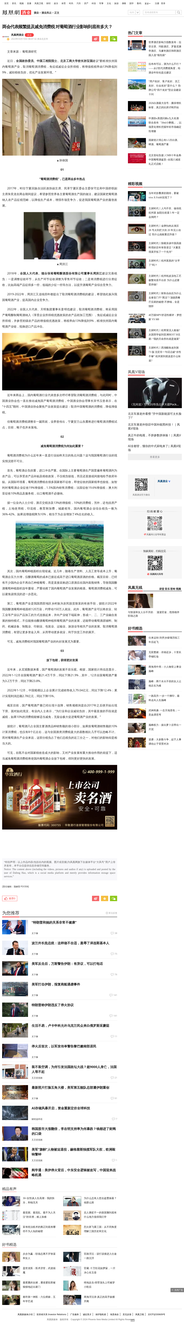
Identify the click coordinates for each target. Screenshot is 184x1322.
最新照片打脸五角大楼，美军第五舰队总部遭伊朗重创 (70, 1087)
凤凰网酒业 (17, 35)
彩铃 (172, 589)
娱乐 (56, 3)
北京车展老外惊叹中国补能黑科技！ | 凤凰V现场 (154, 426)
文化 (109, 3)
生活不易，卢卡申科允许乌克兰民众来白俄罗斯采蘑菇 (70, 1025)
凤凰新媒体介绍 (25, 1314)
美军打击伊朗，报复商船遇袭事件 (56, 984)
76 (116, 974)
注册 (157, 3)
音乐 (167, 589)
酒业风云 (47, 12)
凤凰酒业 (163, 481)
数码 (139, 3)
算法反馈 (113, 912)
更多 (147, 3)
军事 (101, 3)
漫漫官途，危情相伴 (168, 612)
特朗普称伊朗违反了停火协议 (53, 1005)
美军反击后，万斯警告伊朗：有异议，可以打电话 (67, 963)
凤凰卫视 (38, 3)
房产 (86, 3)
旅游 (116, 3)
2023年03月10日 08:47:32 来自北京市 (29, 38)
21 (116, 1077)
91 (116, 1098)
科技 (94, 3)
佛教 (124, 3)
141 (115, 995)
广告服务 (74, 1314)
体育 (63, 3)
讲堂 (161, 589)
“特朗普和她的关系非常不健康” (54, 922)
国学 (131, 3)
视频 (21, 3)
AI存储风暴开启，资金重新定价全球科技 (61, 1108)
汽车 (79, 3)
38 (116, 933)
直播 (29, 3)
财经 (48, 3)
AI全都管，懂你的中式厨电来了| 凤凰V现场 (154, 448)
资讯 (14, 3)
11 (116, 1036)
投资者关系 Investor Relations (51, 1314)
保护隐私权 (100, 1314)
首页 (6, 3)
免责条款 (114, 1314)
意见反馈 (127, 1314)
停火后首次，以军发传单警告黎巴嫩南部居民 (64, 1046)
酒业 (36, 12)
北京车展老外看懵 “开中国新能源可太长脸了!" (154, 416)
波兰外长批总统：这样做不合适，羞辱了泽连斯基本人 (70, 943)
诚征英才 (87, 1314)
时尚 (71, 3)
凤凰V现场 (136, 372)
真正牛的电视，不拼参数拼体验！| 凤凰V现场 (154, 437)
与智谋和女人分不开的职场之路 (140, 613)
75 (116, 953)
